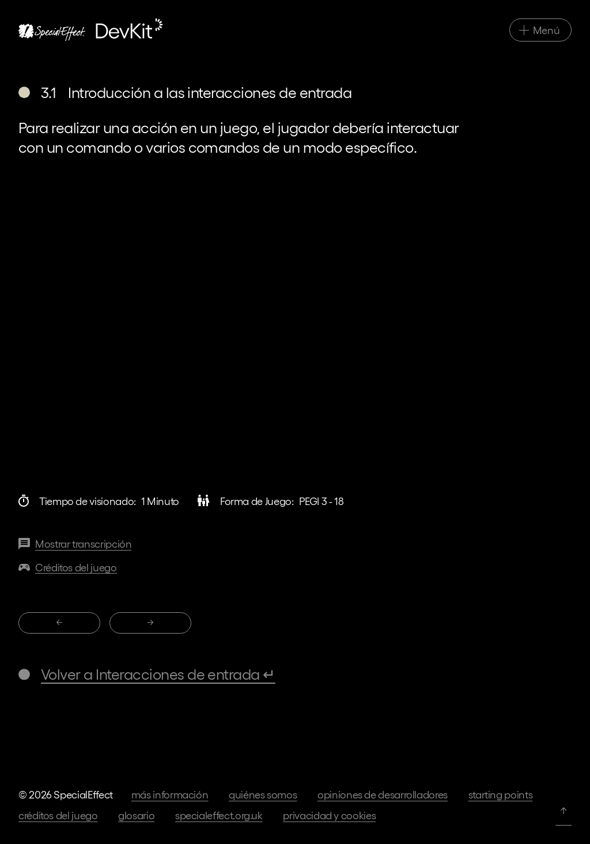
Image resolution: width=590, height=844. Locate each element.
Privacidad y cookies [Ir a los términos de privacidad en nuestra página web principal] (329, 815)
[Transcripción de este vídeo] (74, 544)
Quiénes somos (263, 794)
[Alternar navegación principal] (540, 30)
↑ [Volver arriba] (563, 810)
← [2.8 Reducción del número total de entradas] (59, 621)
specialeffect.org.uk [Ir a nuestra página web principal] (219, 815)
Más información (170, 794)
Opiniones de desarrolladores (382, 794)
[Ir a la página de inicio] (90, 29)
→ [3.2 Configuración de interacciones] (150, 621)
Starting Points (500, 794)
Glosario (136, 815)
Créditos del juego (58, 815)
